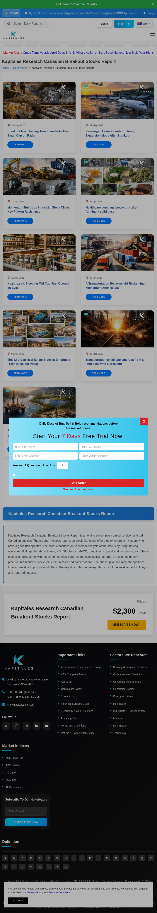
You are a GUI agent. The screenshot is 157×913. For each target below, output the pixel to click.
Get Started (78, 483)
